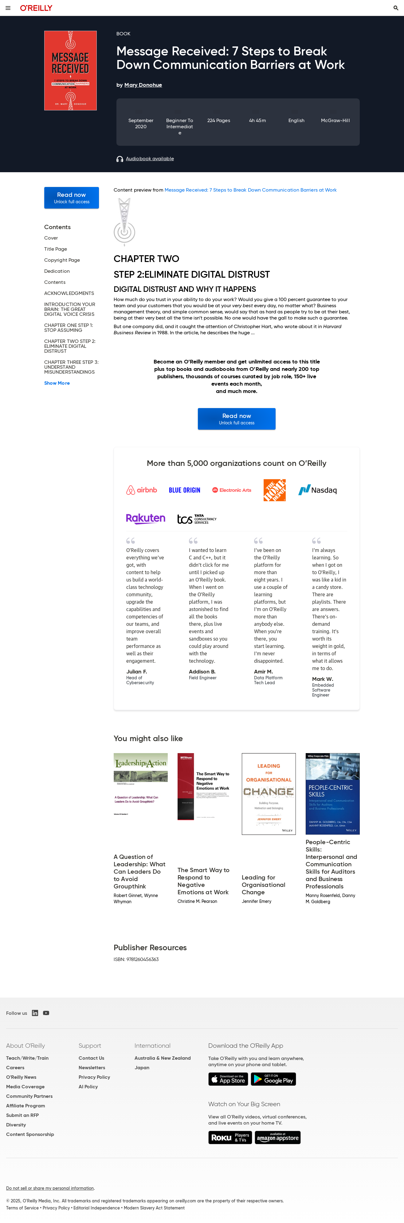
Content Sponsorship (30, 1134)
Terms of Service (22, 1208)
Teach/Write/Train (27, 1058)
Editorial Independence (96, 1208)
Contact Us (91, 1058)
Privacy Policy (94, 1077)
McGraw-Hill (335, 120)
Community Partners (29, 1096)
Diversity (16, 1125)
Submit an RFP (22, 1115)
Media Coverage (25, 1086)
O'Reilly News (21, 1077)
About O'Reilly (25, 1045)
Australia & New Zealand (163, 1058)
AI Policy (88, 1086)
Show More (57, 383)
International (153, 1045)
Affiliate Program (25, 1105)
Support (90, 1045)
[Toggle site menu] (8, 8)
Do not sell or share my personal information (50, 1188)
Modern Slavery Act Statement (154, 1208)
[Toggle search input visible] (396, 8)
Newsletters (92, 1067)
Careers (15, 1067)
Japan (142, 1067)
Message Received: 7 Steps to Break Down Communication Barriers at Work (251, 190)
